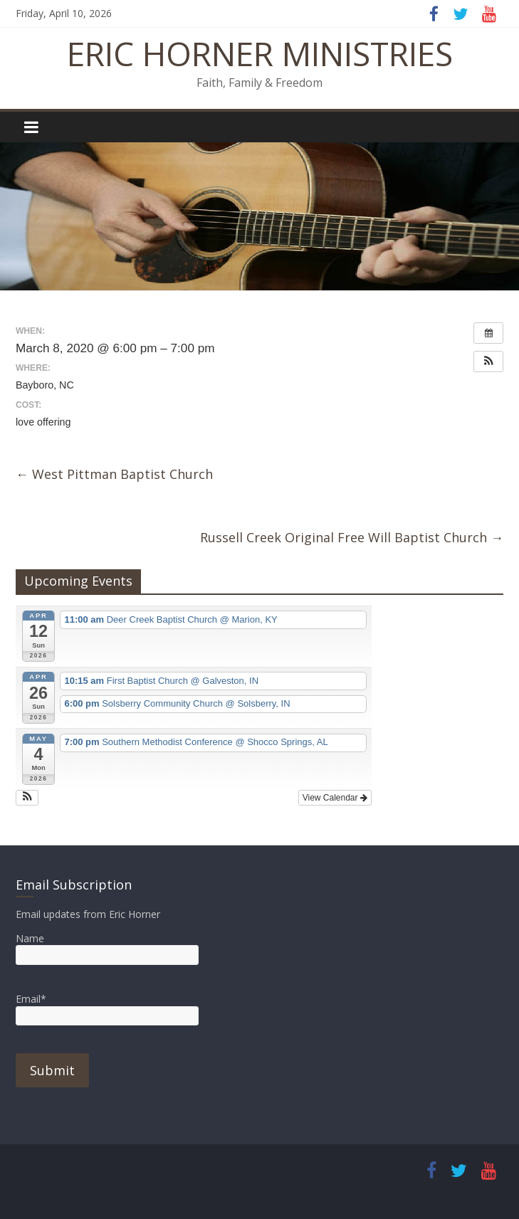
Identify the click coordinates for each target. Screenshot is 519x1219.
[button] (488, 361)
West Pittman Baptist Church (114, 473)
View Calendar (335, 798)
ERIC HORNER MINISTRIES (260, 53)
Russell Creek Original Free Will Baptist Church (351, 537)
